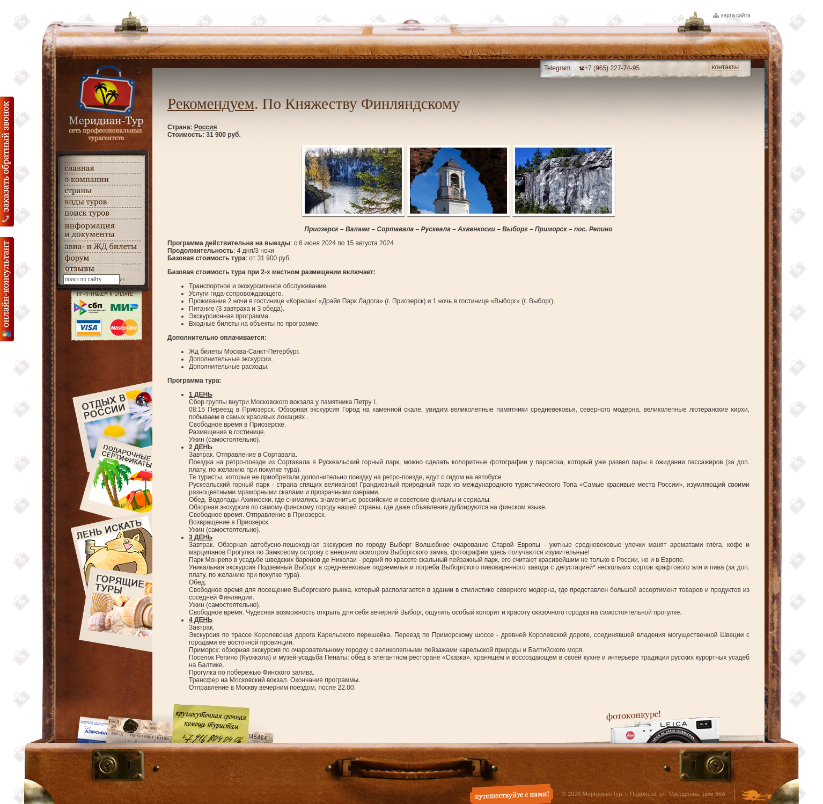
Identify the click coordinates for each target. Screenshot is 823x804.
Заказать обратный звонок (7, 161)
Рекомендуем (210, 103)
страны (102, 191)
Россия (205, 127)
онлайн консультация (7, 289)
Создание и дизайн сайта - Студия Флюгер (757, 796)
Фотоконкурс (662, 726)
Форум (102, 258)
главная (102, 168)
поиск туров (102, 213)
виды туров (102, 202)
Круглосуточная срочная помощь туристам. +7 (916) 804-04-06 (210, 723)
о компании (102, 179)
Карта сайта (735, 15)
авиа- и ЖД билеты (102, 247)
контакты (725, 67)
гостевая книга (102, 269)
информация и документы (102, 230)
